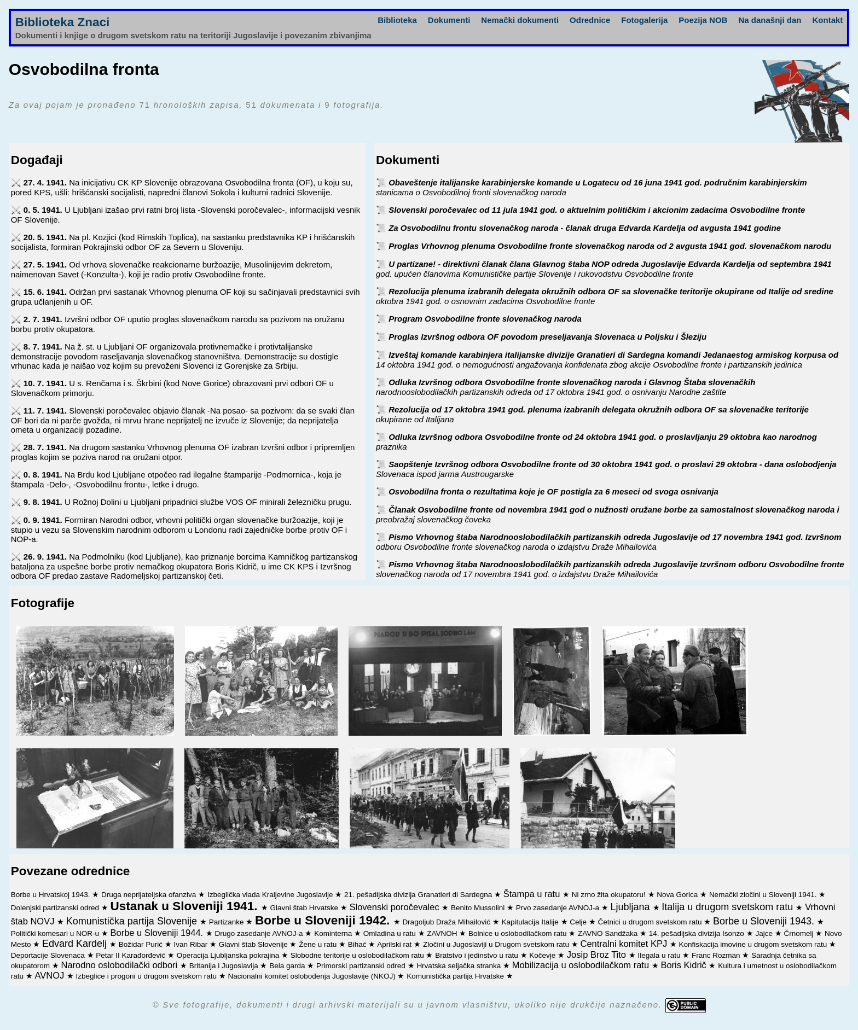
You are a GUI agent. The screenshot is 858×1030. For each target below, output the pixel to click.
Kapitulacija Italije (530, 922)
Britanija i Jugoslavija (224, 966)
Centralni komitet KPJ (625, 943)
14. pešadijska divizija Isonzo (697, 933)
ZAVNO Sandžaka (609, 933)
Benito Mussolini (479, 908)
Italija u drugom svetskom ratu (729, 906)
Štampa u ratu (533, 894)
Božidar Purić (142, 944)
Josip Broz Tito (598, 954)
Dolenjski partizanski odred (56, 908)
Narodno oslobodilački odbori (120, 965)
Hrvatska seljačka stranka (459, 966)
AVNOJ (50, 975)
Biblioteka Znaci (62, 22)
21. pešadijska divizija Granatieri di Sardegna (419, 895)
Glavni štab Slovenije (254, 944)
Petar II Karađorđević (131, 955)
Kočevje (543, 955)
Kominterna (334, 933)
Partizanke (227, 922)
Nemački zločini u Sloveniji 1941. (764, 895)
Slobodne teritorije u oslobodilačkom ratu (358, 955)
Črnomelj (799, 933)
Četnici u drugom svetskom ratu (651, 922)
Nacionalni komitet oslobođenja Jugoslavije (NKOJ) (313, 976)
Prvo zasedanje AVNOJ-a (558, 908)
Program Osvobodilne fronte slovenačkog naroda (485, 318)
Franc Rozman (717, 955)
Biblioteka (397, 20)
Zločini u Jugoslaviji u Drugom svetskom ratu (497, 944)
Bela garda (288, 966)
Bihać (358, 944)
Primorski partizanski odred (362, 966)
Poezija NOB (703, 20)
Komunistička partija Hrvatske (456, 976)
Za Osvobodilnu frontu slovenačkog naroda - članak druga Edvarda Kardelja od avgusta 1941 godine (585, 227)
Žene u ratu (319, 944)
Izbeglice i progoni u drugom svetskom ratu (147, 976)
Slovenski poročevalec (395, 907)
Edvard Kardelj (75, 943)
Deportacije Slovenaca (49, 955)
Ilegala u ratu (659, 955)
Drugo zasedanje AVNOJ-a (260, 933)
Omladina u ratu (390, 933)
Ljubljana (631, 906)
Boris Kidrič (684, 965)
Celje (579, 922)
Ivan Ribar (192, 944)
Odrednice (590, 20)
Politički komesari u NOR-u (56, 933)
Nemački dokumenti (520, 20)
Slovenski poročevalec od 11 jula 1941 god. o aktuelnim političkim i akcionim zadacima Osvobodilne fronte (597, 209)
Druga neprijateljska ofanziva (149, 895)
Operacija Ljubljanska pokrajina (229, 955)
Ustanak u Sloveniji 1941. (186, 906)
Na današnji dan (769, 20)
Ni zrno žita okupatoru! (610, 895)
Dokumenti (449, 20)
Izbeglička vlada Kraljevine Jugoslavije (271, 895)
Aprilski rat (395, 944)
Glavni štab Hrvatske (305, 908)
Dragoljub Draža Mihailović (447, 922)
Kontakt (827, 20)
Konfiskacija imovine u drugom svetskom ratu (754, 944)
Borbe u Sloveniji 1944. (157, 933)
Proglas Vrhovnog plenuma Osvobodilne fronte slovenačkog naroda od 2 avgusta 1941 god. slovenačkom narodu (610, 246)
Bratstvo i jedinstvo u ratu (477, 955)
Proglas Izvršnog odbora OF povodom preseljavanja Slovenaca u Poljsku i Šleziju (547, 336)
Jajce (764, 933)
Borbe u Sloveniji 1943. (765, 921)
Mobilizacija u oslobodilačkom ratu (582, 965)
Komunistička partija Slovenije (133, 921)
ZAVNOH (443, 933)
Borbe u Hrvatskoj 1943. (51, 895)
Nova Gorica (678, 895)
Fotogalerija (644, 20)
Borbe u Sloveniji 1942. (324, 920)
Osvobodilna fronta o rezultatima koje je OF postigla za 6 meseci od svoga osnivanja (553, 491)
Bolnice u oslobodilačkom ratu (518, 933)
